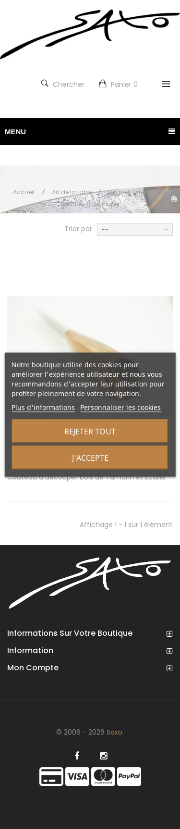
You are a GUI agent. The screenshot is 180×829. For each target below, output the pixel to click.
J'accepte (90, 457)
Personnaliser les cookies (120, 406)
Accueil (24, 192)
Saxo (114, 732)
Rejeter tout (90, 431)
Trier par (78, 229)
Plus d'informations (43, 406)
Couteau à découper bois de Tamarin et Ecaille (86, 477)
